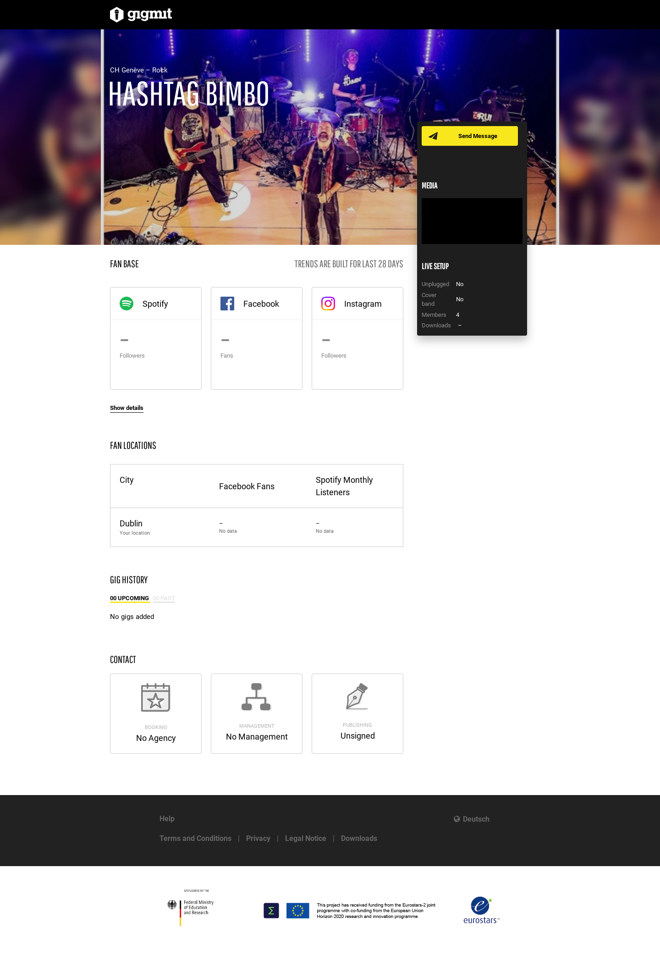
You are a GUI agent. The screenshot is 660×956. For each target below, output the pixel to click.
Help (167, 818)
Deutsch (476, 819)
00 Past (164, 598)
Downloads (359, 838)
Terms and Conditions (195, 838)
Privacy (258, 838)
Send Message (477, 136)
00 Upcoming (130, 598)
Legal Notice (305, 838)
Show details (126, 407)
